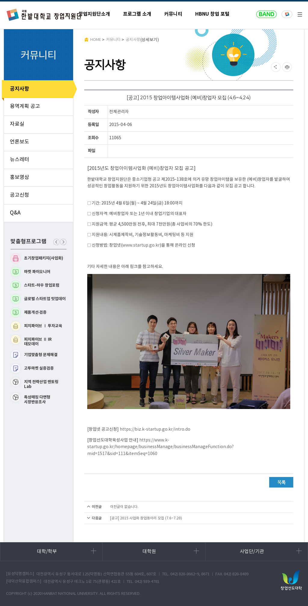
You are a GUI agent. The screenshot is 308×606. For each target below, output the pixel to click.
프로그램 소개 (137, 14)
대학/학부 (67, 551)
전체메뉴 (299, 14)
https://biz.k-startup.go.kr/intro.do (155, 429)
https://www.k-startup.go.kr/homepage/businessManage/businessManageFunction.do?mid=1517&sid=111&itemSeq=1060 (160, 447)
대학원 (171, 551)
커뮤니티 (173, 14)
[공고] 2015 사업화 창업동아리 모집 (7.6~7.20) (146, 518)
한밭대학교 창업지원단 (44, 14)
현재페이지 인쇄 (287, 67)
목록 (281, 482)
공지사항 (133, 40)
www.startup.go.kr (141, 245)
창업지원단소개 (94, 14)
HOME (95, 40)
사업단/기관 (271, 551)
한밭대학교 (287, 14)
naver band (266, 14)
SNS (275, 67)
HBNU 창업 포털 (212, 14)
